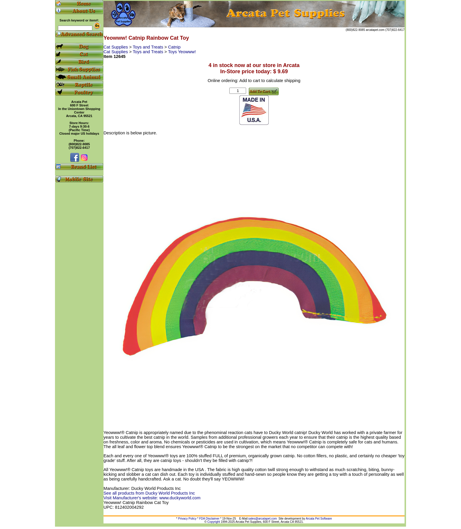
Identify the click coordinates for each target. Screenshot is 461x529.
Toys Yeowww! (182, 51)
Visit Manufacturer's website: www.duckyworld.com (152, 497)
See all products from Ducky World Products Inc (149, 493)
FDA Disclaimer (209, 518)
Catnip (174, 47)
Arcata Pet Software (319, 518)
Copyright (213, 521)
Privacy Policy (187, 518)
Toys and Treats (149, 47)
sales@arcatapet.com (262, 518)
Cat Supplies (116, 47)
